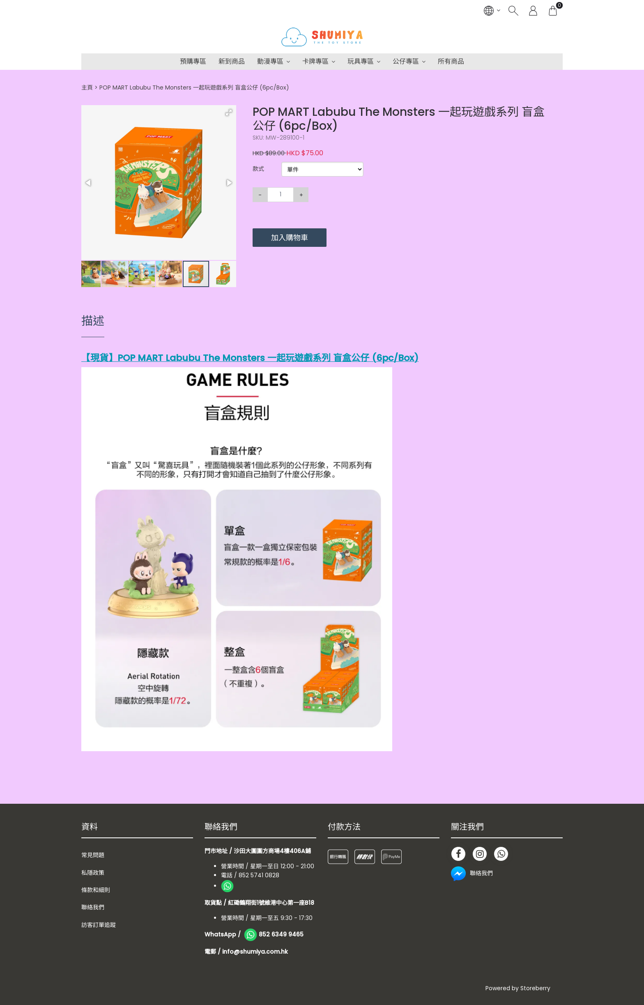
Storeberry (535, 988)
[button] (228, 112)
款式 (258, 169)
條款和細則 (95, 890)
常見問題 (92, 855)
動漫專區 (270, 61)
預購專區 (193, 61)
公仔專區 (406, 61)
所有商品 (451, 61)
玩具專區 (360, 61)
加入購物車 (289, 237)
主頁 (87, 87)
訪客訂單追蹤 (98, 925)
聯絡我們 (92, 907)
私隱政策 (92, 873)
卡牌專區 (315, 61)
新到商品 (231, 61)
